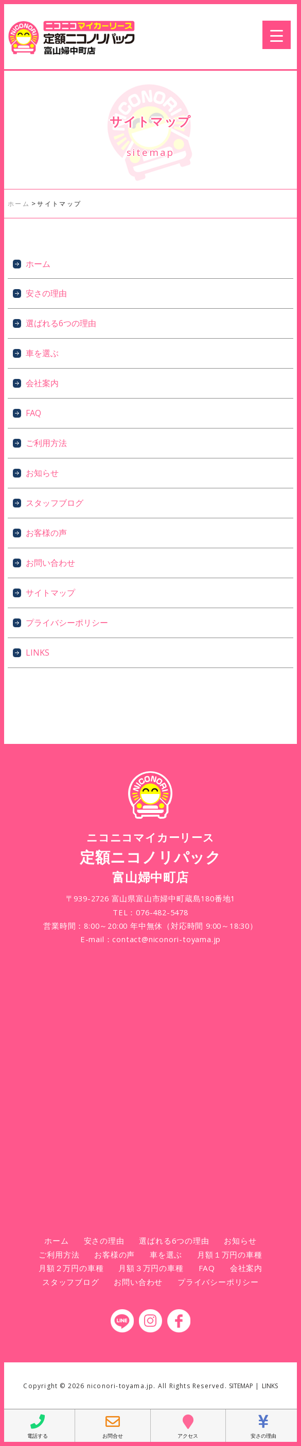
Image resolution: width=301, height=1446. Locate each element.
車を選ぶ (42, 353)
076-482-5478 (162, 912)
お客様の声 (46, 532)
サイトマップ (50, 592)
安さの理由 (46, 293)
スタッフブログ (54, 503)
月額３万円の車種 (150, 1268)
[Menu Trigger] (276, 35)
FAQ (33, 413)
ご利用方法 (46, 443)
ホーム (38, 263)
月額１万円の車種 (229, 1254)
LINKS (37, 652)
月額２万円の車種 (71, 1268)
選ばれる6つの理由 (61, 323)
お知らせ (42, 473)
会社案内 (42, 383)
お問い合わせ (50, 562)
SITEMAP (241, 1385)
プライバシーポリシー (67, 622)
